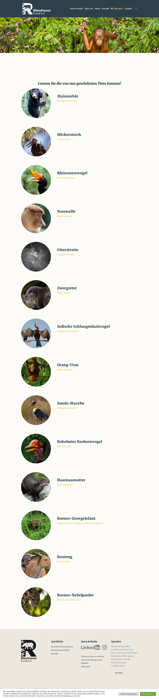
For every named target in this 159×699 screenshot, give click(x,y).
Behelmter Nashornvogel (79, 441)
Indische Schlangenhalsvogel (83, 326)
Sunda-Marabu (70, 403)
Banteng (64, 557)
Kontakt (54, 654)
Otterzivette (67, 250)
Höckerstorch (69, 134)
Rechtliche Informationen (62, 647)
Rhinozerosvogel (72, 173)
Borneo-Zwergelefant (76, 518)
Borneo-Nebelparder (75, 595)
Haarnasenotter (71, 480)
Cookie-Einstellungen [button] (128, 694)
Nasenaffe (66, 211)
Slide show (85, 666)
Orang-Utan (68, 365)
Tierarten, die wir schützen (92, 656)
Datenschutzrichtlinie (60, 650)
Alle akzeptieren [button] (148, 694)
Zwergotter (67, 288)
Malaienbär (67, 96)
